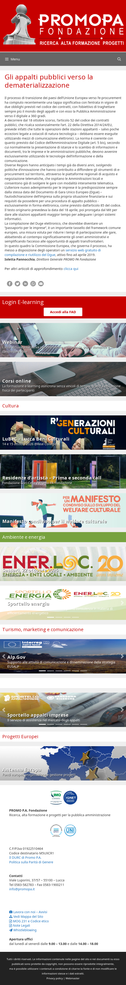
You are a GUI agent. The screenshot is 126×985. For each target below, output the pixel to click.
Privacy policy (54, 978)
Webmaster (73, 978)
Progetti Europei (20, 736)
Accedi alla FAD (63, 311)
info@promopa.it (22, 889)
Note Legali (19, 925)
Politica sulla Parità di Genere (31, 862)
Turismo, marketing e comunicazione (42, 629)
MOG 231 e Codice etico (29, 921)
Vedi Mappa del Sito (26, 916)
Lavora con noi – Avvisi (28, 912)
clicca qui (71, 268)
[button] (4, 603)
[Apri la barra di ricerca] (119, 59)
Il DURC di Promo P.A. (25, 857)
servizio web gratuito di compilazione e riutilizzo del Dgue (53, 252)
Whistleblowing (23, 930)
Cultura (10, 406)
